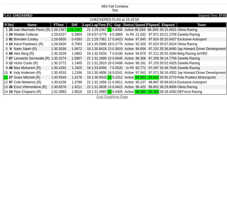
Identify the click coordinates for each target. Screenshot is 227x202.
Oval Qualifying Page (112, 97)
